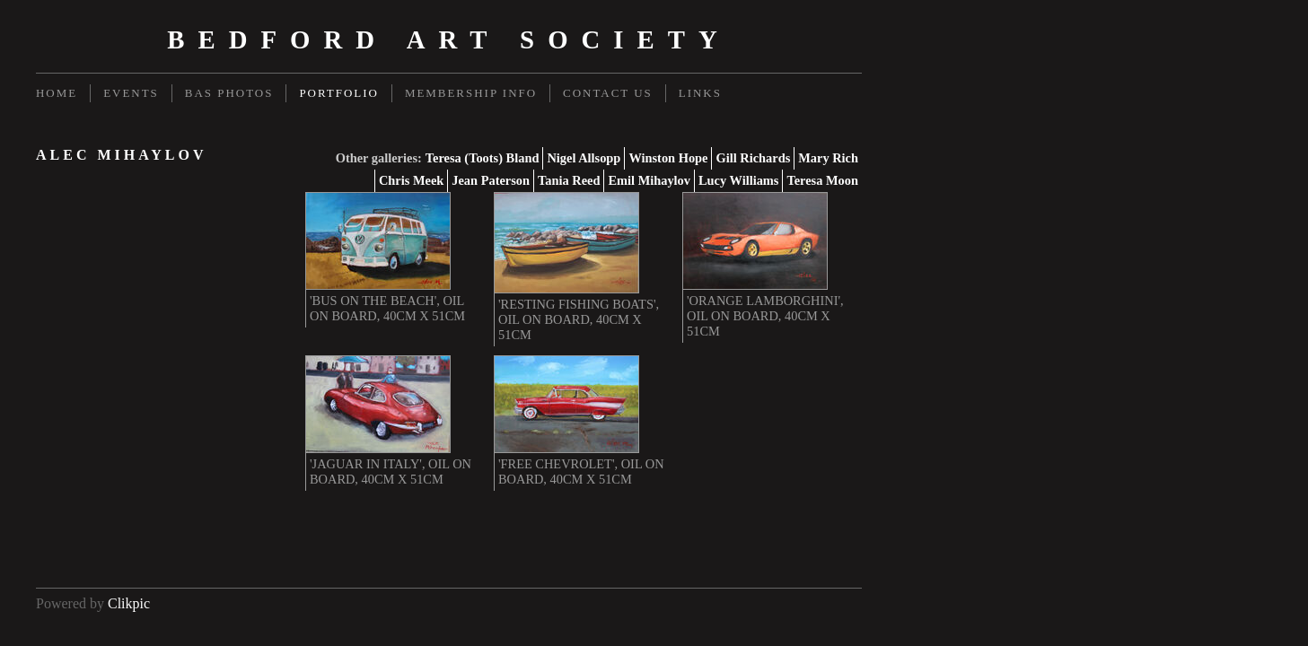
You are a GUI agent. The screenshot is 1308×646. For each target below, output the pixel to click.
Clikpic (129, 603)
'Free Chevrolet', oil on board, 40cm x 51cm (581, 471)
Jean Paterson (491, 180)
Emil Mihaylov (649, 180)
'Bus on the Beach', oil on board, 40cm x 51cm (387, 308)
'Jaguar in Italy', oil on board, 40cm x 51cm (390, 471)
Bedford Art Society (449, 39)
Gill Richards (752, 158)
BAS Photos (229, 93)
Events (131, 93)
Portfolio (338, 93)
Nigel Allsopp (583, 158)
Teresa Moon (822, 180)
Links (700, 93)
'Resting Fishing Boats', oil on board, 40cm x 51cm (578, 319)
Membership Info (471, 93)
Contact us (608, 93)
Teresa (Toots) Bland (483, 158)
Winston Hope (667, 158)
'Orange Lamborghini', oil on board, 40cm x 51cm (765, 315)
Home (56, 93)
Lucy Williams (738, 180)
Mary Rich (828, 158)
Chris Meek (411, 180)
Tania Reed (569, 180)
